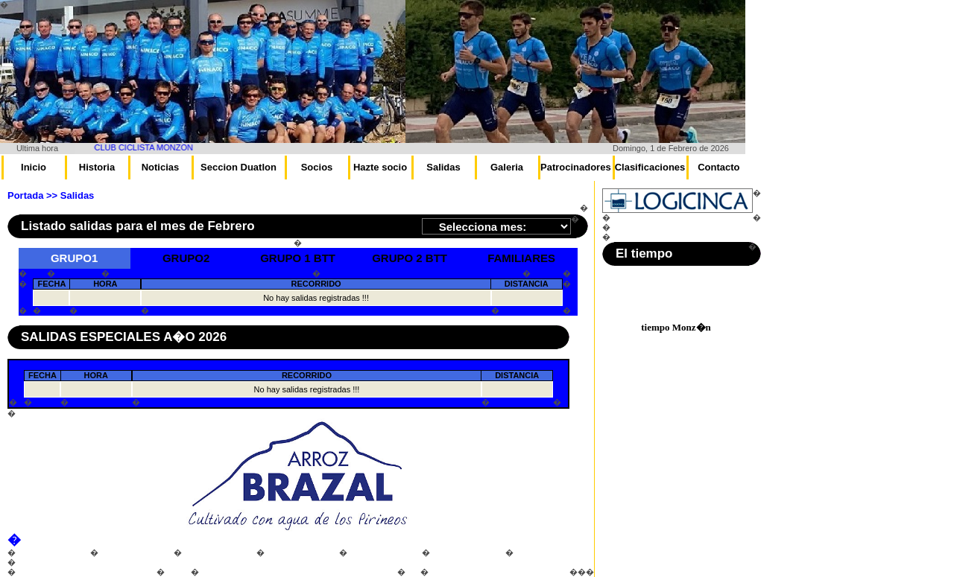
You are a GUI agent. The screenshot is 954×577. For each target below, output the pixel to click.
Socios (317, 167)
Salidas (443, 167)
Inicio (33, 167)
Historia (97, 167)
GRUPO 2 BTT (409, 258)
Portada (25, 195)
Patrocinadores (575, 167)
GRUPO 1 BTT (297, 258)
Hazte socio (380, 167)
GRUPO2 (185, 258)
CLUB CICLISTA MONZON (150, 147)
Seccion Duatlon (238, 167)
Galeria (506, 167)
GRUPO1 (74, 258)
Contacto (718, 167)
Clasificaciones (650, 167)
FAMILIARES (521, 258)
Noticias (161, 167)
